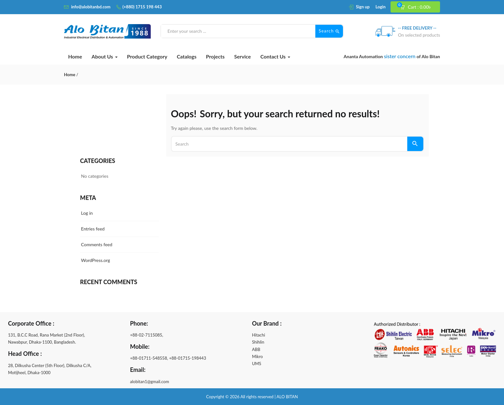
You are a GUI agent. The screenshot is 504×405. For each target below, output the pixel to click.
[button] (418, 7)
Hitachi (258, 335)
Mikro (257, 356)
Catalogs (186, 56)
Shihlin (258, 342)
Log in (87, 213)
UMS (256, 363)
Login (380, 6)
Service (242, 56)
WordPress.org (95, 260)
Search (329, 31)
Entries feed (92, 228)
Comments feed (96, 244)
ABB (256, 349)
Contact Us (275, 56)
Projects (215, 56)
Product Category (147, 56)
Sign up (362, 6)
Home (75, 56)
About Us (105, 56)
